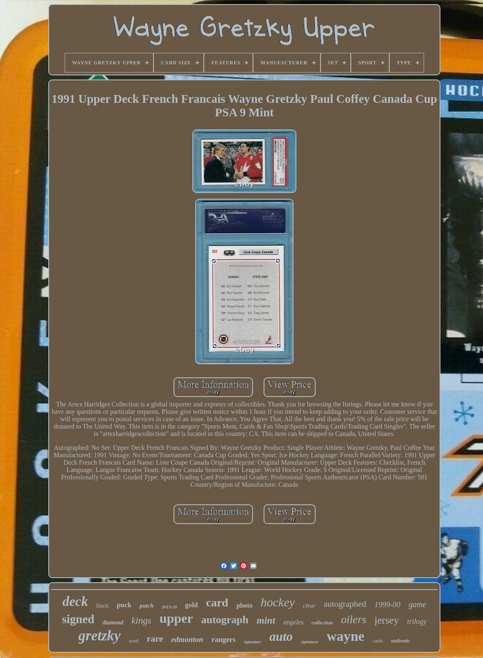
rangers (223, 639)
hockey (278, 602)
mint (266, 620)
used (134, 641)
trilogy (417, 621)
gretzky (100, 636)
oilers (353, 619)
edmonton (187, 639)
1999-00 (387, 604)
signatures (309, 642)
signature (252, 641)
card (217, 602)
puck (124, 605)
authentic (401, 641)
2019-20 (169, 606)
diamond (113, 622)
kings (141, 620)
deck (75, 601)
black (102, 606)
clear (309, 605)
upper (176, 618)
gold (191, 605)
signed (78, 619)
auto (281, 636)
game (417, 604)
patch (146, 605)
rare (155, 638)
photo (245, 605)
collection (322, 622)
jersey (387, 620)
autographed (345, 604)
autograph (224, 620)
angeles (293, 622)
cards (377, 641)
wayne (346, 636)
